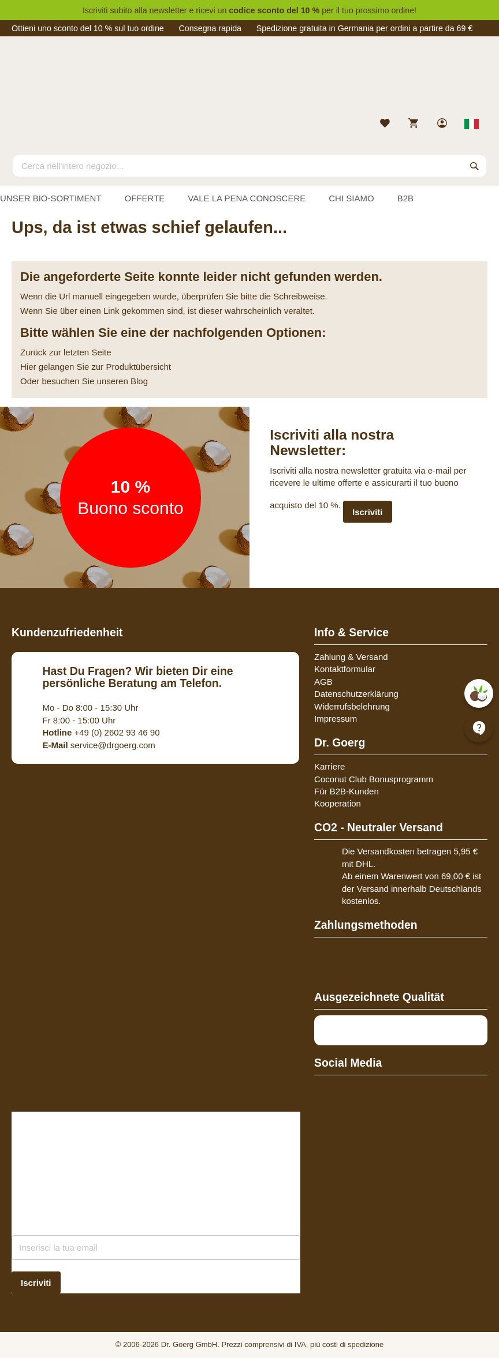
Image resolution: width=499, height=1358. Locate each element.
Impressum (335, 718)
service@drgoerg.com (99, 745)
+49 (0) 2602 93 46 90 (101, 732)
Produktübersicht (138, 367)
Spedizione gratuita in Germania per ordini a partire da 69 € (364, 28)
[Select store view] (472, 124)
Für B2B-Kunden (346, 791)
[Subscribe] (36, 1282)
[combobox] (249, 165)
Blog (139, 381)
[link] (443, 124)
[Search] (474, 165)
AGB (323, 681)
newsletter (168, 10)
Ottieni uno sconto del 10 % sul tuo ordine (88, 28)
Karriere (329, 766)
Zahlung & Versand (351, 657)
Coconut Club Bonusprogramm (373, 779)
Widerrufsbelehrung (352, 706)
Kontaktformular (344, 669)
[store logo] (249, 79)
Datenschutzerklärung (356, 694)
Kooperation (337, 803)
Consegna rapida (209, 28)
